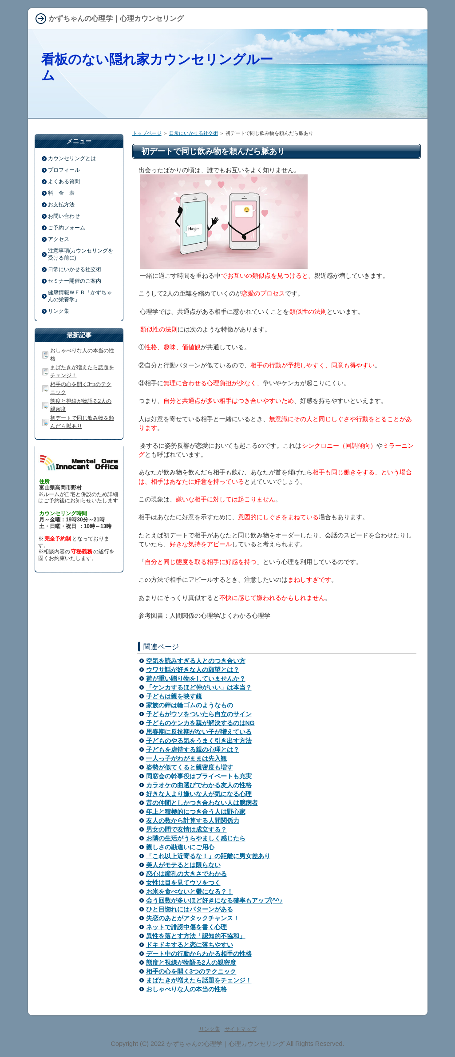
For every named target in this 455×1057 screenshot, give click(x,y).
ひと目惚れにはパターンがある (189, 909)
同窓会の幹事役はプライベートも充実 (199, 776)
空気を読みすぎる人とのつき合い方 (195, 660)
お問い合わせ (64, 216)
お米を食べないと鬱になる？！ (189, 891)
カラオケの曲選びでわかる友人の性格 (199, 785)
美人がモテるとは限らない (183, 864)
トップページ (147, 133)
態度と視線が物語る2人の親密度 (191, 962)
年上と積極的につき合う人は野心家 (195, 811)
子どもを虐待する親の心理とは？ (192, 749)
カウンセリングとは (72, 158)
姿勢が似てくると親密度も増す (189, 767)
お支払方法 (61, 204)
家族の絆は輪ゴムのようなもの (189, 705)
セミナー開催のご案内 (74, 281)
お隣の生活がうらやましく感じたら (195, 838)
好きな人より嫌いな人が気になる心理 (199, 793)
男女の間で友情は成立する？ (186, 829)
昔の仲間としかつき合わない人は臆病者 (202, 802)
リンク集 (58, 311)
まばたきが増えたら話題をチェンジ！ (199, 980)
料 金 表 (61, 193)
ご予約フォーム (66, 228)
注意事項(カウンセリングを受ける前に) (81, 254)
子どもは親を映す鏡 (174, 696)
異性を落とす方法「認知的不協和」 (195, 935)
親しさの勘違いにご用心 (180, 847)
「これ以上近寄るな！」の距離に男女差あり (208, 856)
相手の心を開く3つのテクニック (191, 971)
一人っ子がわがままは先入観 (186, 758)
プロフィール (64, 170)
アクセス (58, 239)
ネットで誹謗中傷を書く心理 (186, 927)
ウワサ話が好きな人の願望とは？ (192, 669)
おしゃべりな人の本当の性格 (186, 989)
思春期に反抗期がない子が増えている (199, 731)
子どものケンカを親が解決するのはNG (200, 722)
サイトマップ (241, 1029)
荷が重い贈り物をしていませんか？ (195, 678)
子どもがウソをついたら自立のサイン (199, 714)
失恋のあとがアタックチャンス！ (192, 918)
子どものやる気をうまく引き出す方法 (199, 740)
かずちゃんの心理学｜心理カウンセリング (225, 1043)
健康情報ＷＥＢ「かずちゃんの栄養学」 (80, 296)
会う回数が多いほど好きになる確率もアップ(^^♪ (214, 900)
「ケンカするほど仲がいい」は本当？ (199, 687)
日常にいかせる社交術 (193, 133)
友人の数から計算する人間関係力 (192, 820)
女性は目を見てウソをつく (183, 882)
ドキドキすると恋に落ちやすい (189, 944)
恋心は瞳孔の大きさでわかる (186, 873)
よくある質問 (64, 181)
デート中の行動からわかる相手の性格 (199, 953)
